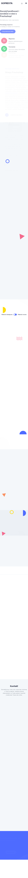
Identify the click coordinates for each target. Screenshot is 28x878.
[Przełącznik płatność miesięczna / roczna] (15, 314)
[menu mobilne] (26, 3)
